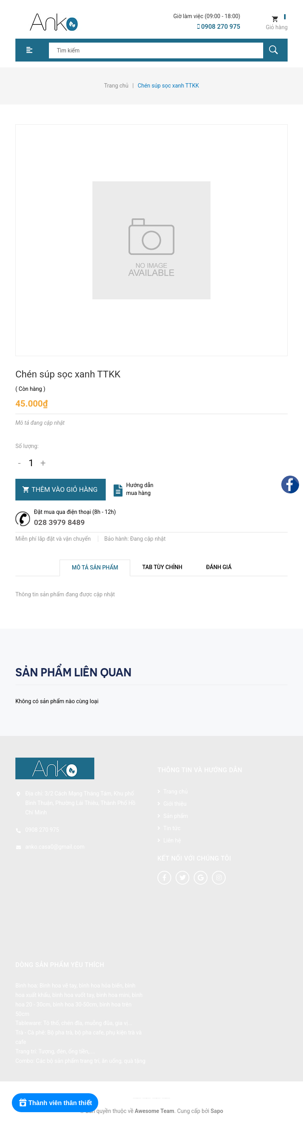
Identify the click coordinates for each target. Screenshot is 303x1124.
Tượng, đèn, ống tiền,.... (66, 1051)
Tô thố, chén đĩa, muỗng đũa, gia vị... (88, 1023)
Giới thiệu (175, 804)
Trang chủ (175, 791)
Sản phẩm (175, 816)
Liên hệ (172, 840)
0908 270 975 (218, 26)
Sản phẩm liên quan (73, 672)
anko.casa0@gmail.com (54, 847)
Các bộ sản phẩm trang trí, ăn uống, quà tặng (90, 1061)
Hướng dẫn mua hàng (139, 489)
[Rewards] (55, 1102)
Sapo (217, 1111)
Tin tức (172, 828)
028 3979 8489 (59, 522)
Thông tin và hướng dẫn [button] (199, 770)
